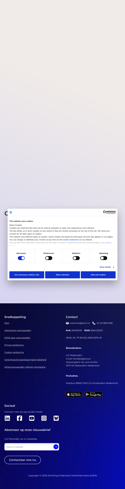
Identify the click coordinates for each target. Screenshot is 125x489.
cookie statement (71, 240)
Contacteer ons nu (22, 460)
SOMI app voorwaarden (17, 337)
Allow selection (62, 275)
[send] (55, 446)
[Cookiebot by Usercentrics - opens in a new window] (105, 212)
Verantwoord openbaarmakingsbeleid (25, 359)
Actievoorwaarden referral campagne (25, 367)
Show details (105, 267)
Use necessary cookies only (26, 275)
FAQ (6, 323)
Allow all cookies (98, 275)
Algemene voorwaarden (17, 330)
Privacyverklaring (14, 345)
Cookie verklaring (14, 352)
